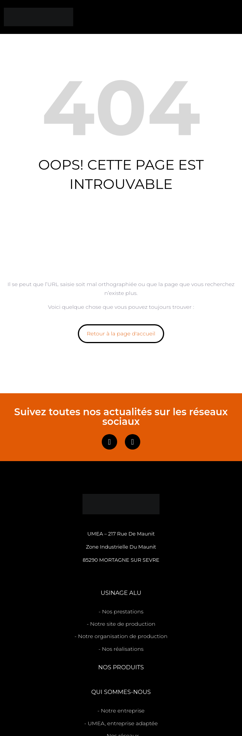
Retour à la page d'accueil (121, 333)
